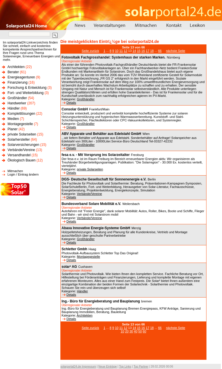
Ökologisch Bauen (21, 160)
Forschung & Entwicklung (26, 88)
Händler (13, 108)
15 (138, 50)
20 (127, 331)
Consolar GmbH (75, 109)
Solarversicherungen (23, 145)
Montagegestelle (20, 124)
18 (152, 50)
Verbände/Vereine (21, 150)
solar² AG (69, 267)
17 (147, 50)
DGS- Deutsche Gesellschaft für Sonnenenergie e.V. (104, 179)
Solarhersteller (18, 140)
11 (121, 50)
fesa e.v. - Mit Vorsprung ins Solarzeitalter (96, 155)
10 (116, 50)
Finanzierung (17, 82)
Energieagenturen (21, 77)
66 (160, 50)
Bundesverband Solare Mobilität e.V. (91, 204)
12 (125, 50)
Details (69, 102)
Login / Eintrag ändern (23, 174)
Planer (12, 129)
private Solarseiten (21, 134)
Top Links (125, 366)
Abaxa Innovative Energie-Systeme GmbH (96, 228)
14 (134, 50)
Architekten (16, 67)
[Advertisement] (133, 349)
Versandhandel (18, 155)
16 (143, 50)
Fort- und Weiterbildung (25, 93)
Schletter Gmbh (74, 249)
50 (140, 331)
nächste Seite (175, 50)
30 (131, 331)
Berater (13, 72)
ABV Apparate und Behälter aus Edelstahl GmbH (101, 134)
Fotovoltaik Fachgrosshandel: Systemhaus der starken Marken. (113, 57)
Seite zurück (90, 50)
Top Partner (140, 366)
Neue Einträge (107, 366)
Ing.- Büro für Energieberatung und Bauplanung (101, 301)
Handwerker (16, 103)
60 (144, 331)
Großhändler (17, 98)
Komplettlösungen (21, 114)
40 (135, 331)
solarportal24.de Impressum (78, 366)
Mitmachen (15, 171)
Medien (13, 119)
